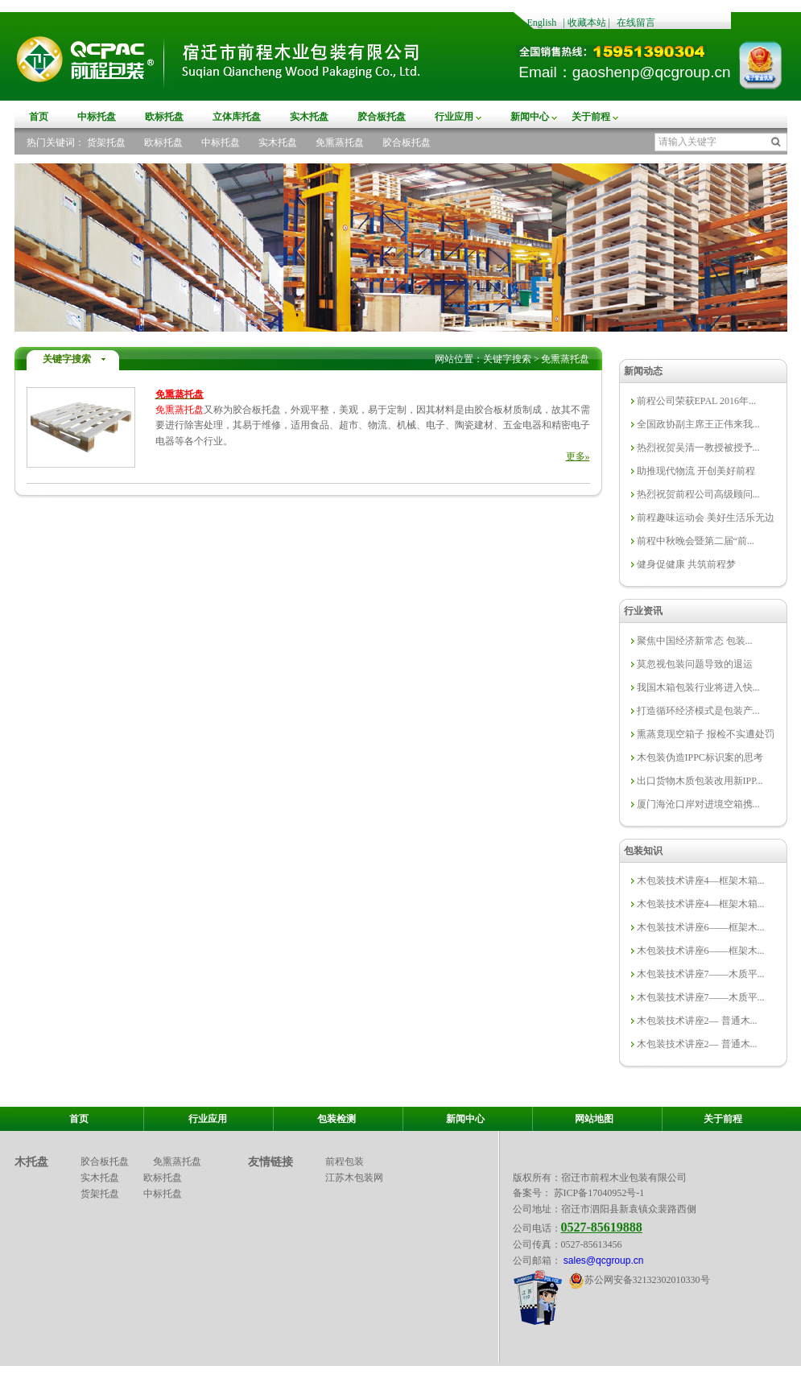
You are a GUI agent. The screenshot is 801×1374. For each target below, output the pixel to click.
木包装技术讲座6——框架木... (701, 927)
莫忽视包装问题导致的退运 (695, 664)
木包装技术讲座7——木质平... (701, 974)
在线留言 (636, 22)
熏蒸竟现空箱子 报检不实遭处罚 (705, 734)
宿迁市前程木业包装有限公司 (624, 1177)
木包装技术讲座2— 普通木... (697, 1020)
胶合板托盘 (381, 116)
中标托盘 (96, 116)
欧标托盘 (164, 116)
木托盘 (31, 1162)
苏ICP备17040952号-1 (599, 1193)
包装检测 (336, 1118)
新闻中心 (529, 116)
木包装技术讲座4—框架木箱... (701, 880)
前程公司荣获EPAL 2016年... (696, 400)
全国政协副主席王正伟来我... (698, 424)
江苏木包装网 (354, 1177)
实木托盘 (309, 116)
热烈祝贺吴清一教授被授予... (698, 447)
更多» (578, 456)
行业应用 (454, 116)
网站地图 (594, 1118)
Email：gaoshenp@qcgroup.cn (624, 72)
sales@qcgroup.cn (602, 1260)
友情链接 (270, 1162)
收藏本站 (587, 22)
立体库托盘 (237, 116)
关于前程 (591, 116)
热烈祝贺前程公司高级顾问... (698, 494)
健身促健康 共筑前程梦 (686, 564)
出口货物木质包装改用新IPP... (700, 780)
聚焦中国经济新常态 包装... (695, 640)
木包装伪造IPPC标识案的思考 (700, 757)
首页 (38, 116)
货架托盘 (106, 142)
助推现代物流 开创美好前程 (696, 471)
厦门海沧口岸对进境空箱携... (698, 804)
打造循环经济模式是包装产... (698, 710)
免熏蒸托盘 (340, 142)
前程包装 (344, 1161)
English (542, 22)
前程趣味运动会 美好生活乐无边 (705, 517)
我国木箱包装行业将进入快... (698, 687)
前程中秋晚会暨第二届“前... (695, 541)
